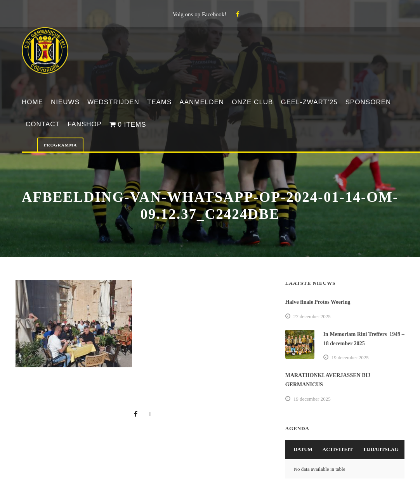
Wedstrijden (113, 102)
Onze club (252, 102)
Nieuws (65, 102)
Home (32, 102)
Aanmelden (201, 102)
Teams (159, 102)
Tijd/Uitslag (381, 449)
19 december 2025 (350, 357)
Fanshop (85, 124)
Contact (43, 124)
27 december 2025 (312, 316)
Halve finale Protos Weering (318, 302)
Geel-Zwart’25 (309, 102)
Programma (60, 145)
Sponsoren (368, 102)
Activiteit (338, 449)
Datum (303, 449)
